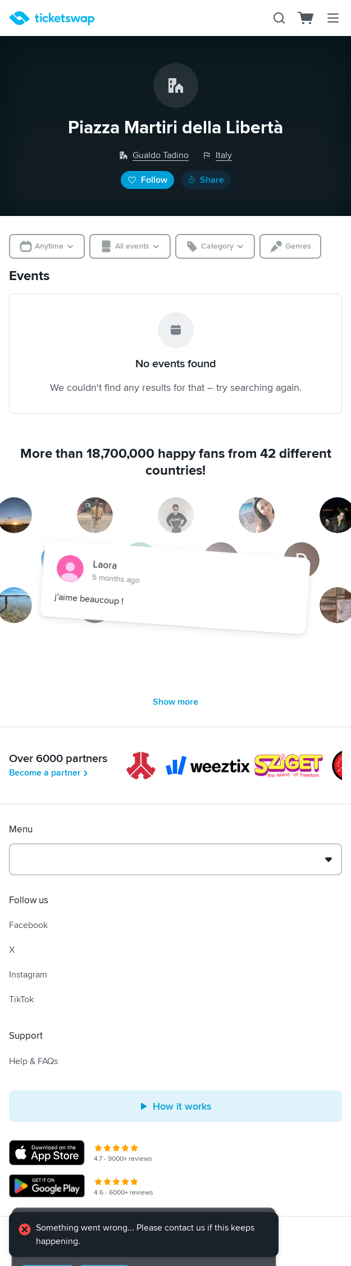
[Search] (279, 18)
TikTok (21, 999)
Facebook (28, 925)
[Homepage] (51, 18)
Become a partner (49, 772)
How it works (175, 1106)
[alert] (144, 1235)
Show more (175, 702)
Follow (147, 180)
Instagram (28, 974)
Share (206, 180)
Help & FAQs (33, 1061)
